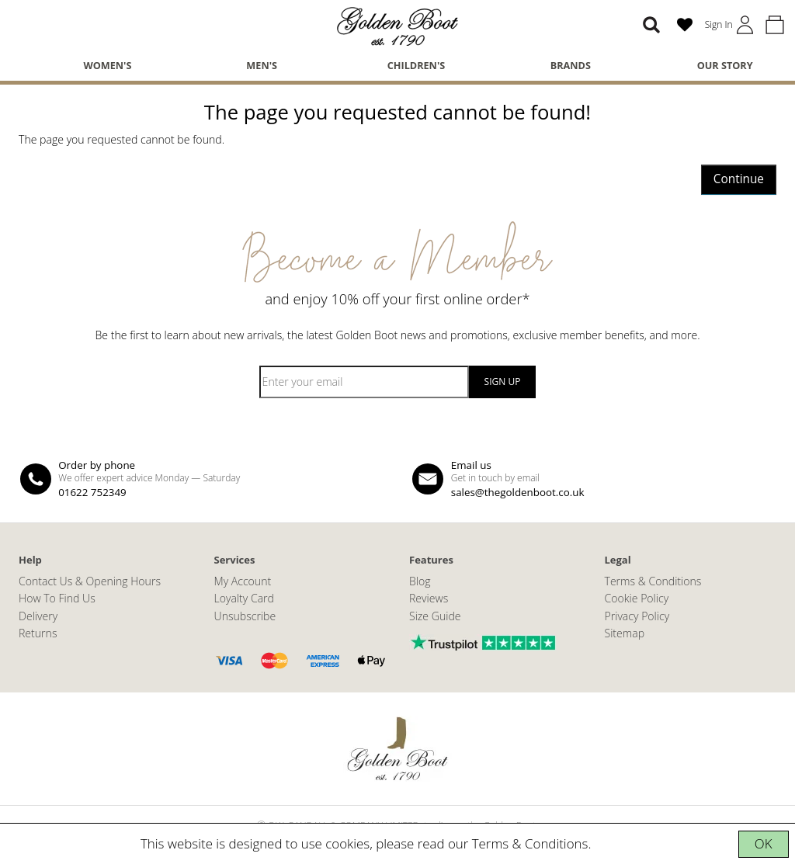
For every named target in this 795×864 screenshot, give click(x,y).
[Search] (651, 25)
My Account (243, 581)
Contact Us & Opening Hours (90, 581)
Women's (107, 65)
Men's (261, 65)
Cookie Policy (637, 598)
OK (763, 843)
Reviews (428, 598)
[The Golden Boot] (397, 25)
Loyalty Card (244, 598)
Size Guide (435, 616)
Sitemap (625, 633)
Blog (420, 581)
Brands (570, 65)
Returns (38, 633)
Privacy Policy (637, 616)
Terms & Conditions (530, 843)
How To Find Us (57, 598)
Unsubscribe (245, 616)
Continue (738, 179)
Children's (416, 65)
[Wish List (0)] (684, 25)
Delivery (38, 616)
